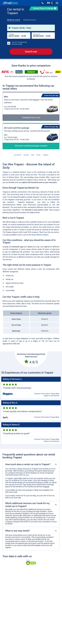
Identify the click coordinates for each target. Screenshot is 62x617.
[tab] (13, 19)
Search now (31, 51)
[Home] (10, 3)
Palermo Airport (42, 235)
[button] (42, 3)
